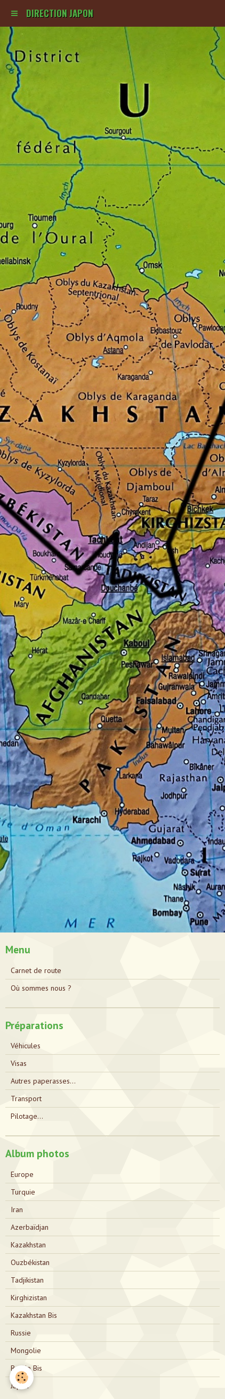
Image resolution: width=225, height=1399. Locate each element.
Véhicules (26, 1045)
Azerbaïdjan (30, 1227)
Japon (20, 1385)
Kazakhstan (28, 1245)
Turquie (23, 1192)
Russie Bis (26, 1368)
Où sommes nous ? (41, 988)
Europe (22, 1174)
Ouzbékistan (30, 1262)
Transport (26, 1098)
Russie (21, 1333)
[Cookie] (22, 1377)
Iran (17, 1209)
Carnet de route (36, 970)
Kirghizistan (29, 1297)
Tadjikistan (27, 1280)
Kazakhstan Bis (34, 1315)
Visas (19, 1063)
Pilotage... (27, 1116)
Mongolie (26, 1350)
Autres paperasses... (43, 1081)
